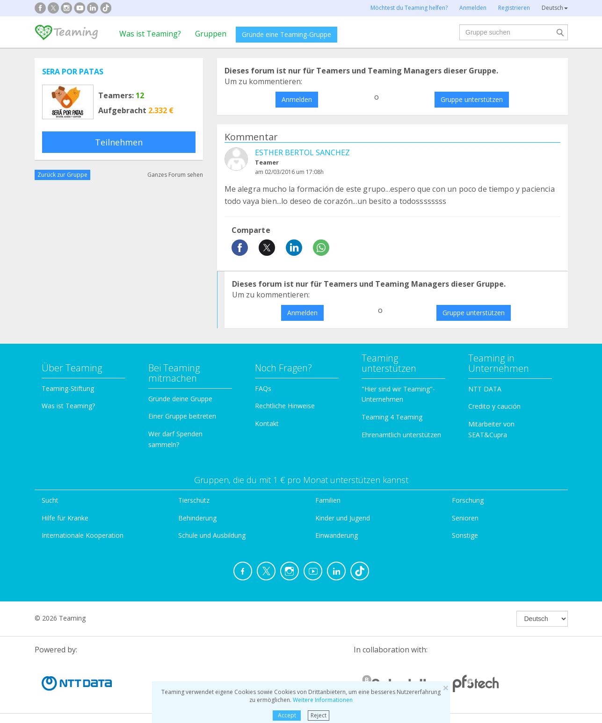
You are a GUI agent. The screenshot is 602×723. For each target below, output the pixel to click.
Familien (328, 500)
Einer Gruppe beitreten (182, 416)
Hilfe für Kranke (65, 517)
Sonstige (465, 535)
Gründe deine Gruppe (180, 398)
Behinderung (197, 517)
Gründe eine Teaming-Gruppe (286, 34)
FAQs (263, 388)
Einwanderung (336, 535)
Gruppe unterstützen (472, 99)
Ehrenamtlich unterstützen (401, 434)
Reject (318, 715)
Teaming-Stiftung (68, 388)
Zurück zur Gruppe (62, 175)
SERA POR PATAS (72, 71)
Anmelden (297, 99)
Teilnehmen (119, 142)
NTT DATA (484, 388)
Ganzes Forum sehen (175, 175)
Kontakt (267, 423)
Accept (287, 715)
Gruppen (210, 34)
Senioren (465, 517)
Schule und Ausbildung (212, 535)
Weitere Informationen (323, 700)
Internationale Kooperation (82, 535)
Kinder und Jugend (342, 517)
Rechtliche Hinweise (285, 405)
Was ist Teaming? (150, 34)
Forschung (468, 500)
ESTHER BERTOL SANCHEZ (302, 152)
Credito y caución (494, 406)
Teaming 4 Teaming (392, 416)
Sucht (50, 500)
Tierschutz (194, 500)
